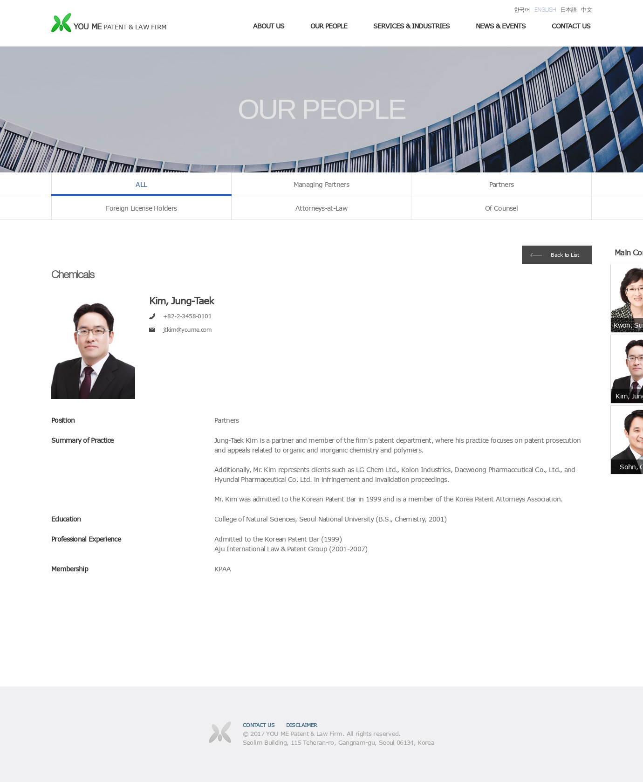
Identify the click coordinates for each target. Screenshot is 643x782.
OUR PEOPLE (328, 26)
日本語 (568, 9)
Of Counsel (501, 208)
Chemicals (72, 274)
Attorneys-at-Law (321, 208)
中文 (586, 9)
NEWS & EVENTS (501, 26)
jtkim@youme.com (187, 329)
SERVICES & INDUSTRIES (411, 26)
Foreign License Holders (141, 208)
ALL (141, 184)
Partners (501, 184)
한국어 (522, 9)
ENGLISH (545, 9)
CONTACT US (571, 26)
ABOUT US (268, 26)
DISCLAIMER (301, 725)
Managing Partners (321, 184)
